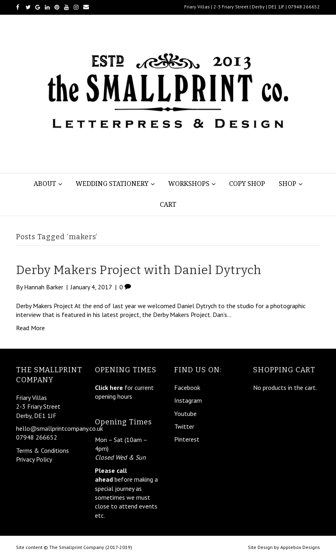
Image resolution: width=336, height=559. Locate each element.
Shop (287, 184)
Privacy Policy (34, 459)
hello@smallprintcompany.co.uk (59, 428)
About (45, 184)
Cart (168, 204)
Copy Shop (247, 184)
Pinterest (186, 439)
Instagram (188, 400)
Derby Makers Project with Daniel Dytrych (139, 270)
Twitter (184, 426)
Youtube (185, 414)
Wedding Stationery (112, 184)
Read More (30, 328)
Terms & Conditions (42, 450)
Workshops (188, 184)
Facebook (187, 387)
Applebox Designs (300, 547)
